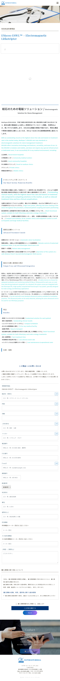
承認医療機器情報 (12, 21)
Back (32, 613)
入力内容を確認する (30, 608)
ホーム (3, 21)
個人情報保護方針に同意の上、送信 (31, 604)
